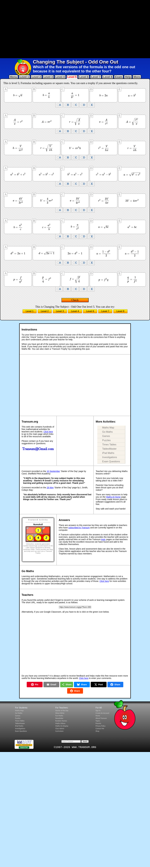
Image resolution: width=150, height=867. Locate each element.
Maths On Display (61, 726)
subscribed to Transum (79, 527)
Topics (98, 721)
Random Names (61, 721)
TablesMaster (109, 448)
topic (103, 539)
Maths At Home (113, 497)
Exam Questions (111, 461)
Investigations (109, 457)
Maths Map (108, 427)
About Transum (101, 718)
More (137, 76)
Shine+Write (59, 713)
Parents (98, 723)
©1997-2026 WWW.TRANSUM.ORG (75, 747)
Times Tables (109, 444)
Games (106, 436)
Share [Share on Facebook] (115, 684)
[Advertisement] (48, 28)
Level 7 (95, 76)
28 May (50, 487)
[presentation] (18, 95)
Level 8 (107, 76)
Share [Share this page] (67, 684)
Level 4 (60, 76)
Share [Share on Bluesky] (82, 684)
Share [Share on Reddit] (75, 691)
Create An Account (102, 713)
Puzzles (106, 440)
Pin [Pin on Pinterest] (34, 684)
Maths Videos (60, 723)
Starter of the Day (61, 710)
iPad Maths (108, 453)
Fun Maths (59, 716)
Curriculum (59, 731)
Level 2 (36, 76)
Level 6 (83, 76)
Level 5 (72, 76)
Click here (48, 431)
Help (128, 76)
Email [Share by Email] (51, 684)
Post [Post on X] (98, 684)
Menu (13, 76)
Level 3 (48, 76)
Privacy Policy (100, 726)
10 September (53, 471)
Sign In (98, 710)
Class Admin (59, 728)
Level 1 (24, 76)
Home (98, 716)
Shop (97, 731)
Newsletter (59, 718)
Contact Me (100, 728)
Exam (118, 76)
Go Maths (107, 432)
